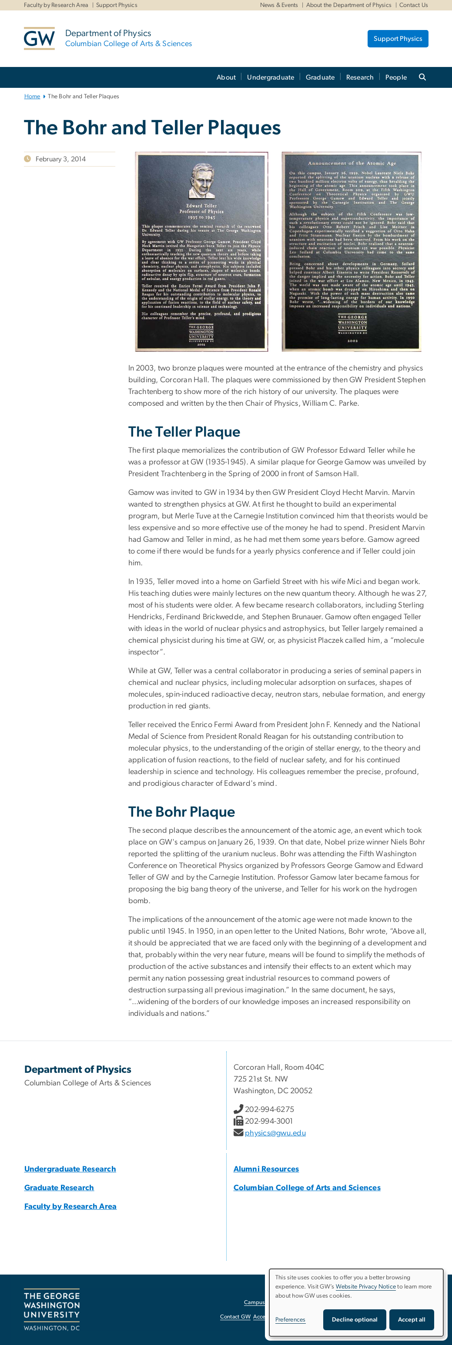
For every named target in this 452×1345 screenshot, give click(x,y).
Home (32, 96)
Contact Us (414, 5)
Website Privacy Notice (366, 1287)
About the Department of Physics (349, 5)
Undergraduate (270, 77)
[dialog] (356, 1302)
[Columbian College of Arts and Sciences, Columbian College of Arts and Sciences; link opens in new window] (307, 1188)
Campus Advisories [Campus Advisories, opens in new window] (267, 1302)
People (396, 77)
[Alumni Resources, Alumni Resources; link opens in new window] (266, 1169)
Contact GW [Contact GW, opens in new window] (235, 1317)
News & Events (279, 5)
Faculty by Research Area (56, 5)
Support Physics (116, 5)
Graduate (320, 77)
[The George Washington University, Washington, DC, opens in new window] (52, 1309)
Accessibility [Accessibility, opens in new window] (268, 1317)
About (226, 77)
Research (360, 77)
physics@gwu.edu (275, 1133)
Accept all (411, 1320)
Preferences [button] (290, 1320)
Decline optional (355, 1320)
